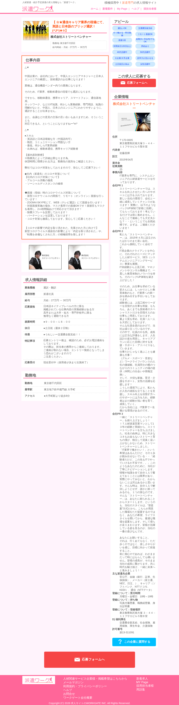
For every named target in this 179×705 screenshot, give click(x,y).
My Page (122, 8)
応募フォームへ (134, 83)
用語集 (140, 689)
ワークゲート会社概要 (77, 697)
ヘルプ (135, 8)
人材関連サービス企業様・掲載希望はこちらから (95, 678)
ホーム (94, 8)
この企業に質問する (134, 642)
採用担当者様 (145, 685)
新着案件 (107, 8)
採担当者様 (150, 8)
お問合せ (69, 693)
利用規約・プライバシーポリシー (85, 686)
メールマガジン (73, 682)
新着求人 (142, 678)
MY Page (142, 682)
